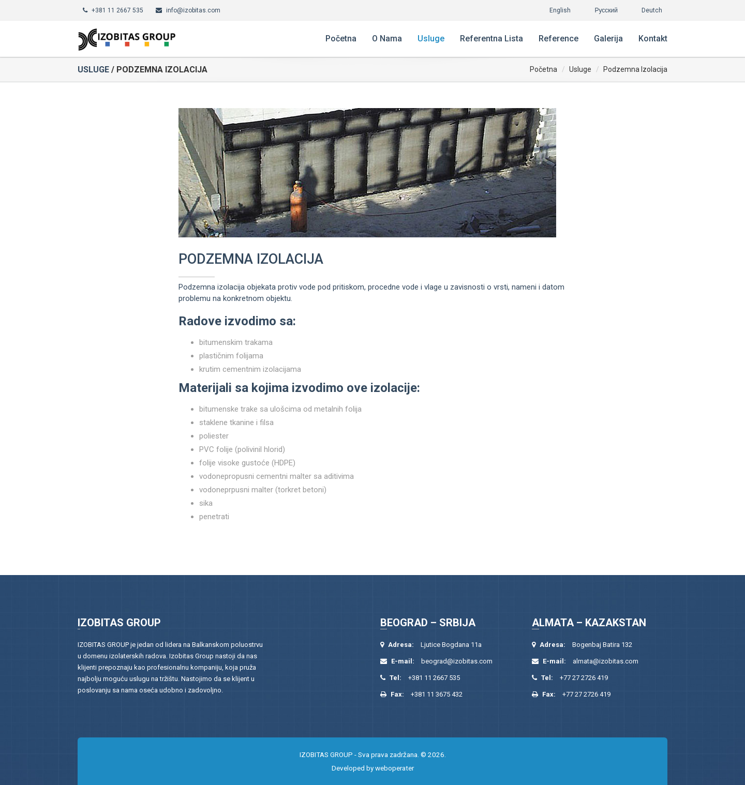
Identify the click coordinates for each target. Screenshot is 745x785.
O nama (387, 38)
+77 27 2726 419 (584, 678)
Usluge (431, 38)
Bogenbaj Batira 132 (602, 644)
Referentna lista (491, 38)
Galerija (608, 38)
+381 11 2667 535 (117, 10)
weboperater (394, 768)
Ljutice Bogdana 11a (451, 644)
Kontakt (652, 38)
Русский (606, 10)
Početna (340, 38)
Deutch (652, 10)
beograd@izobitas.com (457, 661)
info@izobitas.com (193, 10)
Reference (558, 38)
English (560, 10)
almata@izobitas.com (605, 661)
